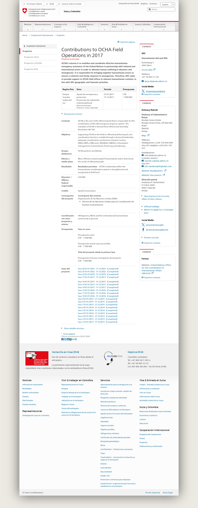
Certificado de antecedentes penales (115, 437)
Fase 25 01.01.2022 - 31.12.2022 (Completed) (98, 272)
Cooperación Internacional (163, 27)
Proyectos (143, 442)
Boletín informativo (30, 393)
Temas (142, 438)
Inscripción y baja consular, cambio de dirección (116, 392)
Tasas (103, 453)
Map (145, 135)
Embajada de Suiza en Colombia (35, 416)
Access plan (148, 69)
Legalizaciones (107, 418)
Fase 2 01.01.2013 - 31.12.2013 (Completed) (97, 319)
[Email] (76, 339)
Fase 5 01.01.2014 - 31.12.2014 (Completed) (97, 310)
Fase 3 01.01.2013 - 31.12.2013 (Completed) (97, 316)
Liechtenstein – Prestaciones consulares (117, 449)
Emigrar (64, 389)
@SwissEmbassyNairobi (157, 229)
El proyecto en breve (73, 114)
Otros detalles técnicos (74, 328)
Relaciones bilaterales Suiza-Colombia (155, 412)
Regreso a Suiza (67, 404)
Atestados (105, 422)
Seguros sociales (107, 425)
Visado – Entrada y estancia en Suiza (154, 385)
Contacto (145, 46)
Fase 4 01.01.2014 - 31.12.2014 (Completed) (97, 313)
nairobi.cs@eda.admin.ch (156, 161)
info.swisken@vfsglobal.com (158, 166)
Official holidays (151, 206)
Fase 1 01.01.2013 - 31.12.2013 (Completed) (97, 322)
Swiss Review (106, 468)
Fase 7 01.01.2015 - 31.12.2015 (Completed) (97, 305)
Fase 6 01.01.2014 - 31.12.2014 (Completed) (97, 308)
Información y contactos (150, 389)
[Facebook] (62, 339)
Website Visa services (153, 175)
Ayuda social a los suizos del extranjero (117, 414)
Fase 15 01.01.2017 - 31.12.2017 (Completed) (98, 285)
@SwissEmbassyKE (154, 225)
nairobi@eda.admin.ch (155, 155)
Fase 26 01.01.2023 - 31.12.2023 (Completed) (98, 269)
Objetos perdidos (108, 429)
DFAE (52, 4)
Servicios (104, 27)
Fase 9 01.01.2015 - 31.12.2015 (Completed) (97, 299)
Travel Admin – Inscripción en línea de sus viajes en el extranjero (118, 458)
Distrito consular (151, 237)
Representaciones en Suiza (72, 385)
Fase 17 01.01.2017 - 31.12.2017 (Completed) (98, 277)
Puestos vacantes (29, 404)
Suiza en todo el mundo (71, 4)
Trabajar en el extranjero (71, 397)
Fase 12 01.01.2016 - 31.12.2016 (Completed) (98, 290)
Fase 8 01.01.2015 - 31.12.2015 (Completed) (97, 302)
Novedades (26, 389)
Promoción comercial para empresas (115, 480)
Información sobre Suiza (150, 397)
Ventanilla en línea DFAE (65, 352)
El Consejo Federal (34, 4)
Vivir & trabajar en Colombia (87, 27)
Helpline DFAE (135, 352)
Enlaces (104, 464)
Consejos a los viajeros (64, 27)
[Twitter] (65, 339)
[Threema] (70, 339)
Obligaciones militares (110, 433)
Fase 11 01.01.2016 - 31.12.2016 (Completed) (98, 293)
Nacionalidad (106, 472)
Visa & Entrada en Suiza (121, 27)
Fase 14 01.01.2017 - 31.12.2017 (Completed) (98, 287)
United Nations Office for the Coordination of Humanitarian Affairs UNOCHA (156, 269)
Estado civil (105, 476)
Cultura (143, 419)
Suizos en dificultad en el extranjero (115, 410)
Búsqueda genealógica (110, 441)
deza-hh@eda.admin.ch (156, 81)
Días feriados (27, 401)
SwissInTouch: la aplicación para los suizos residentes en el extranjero (118, 485)
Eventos (25, 397)
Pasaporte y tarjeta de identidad (114, 398)
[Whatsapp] (73, 339)
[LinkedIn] (68, 339)
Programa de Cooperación (150, 434)
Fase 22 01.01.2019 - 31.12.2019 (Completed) (98, 274)
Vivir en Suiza (145, 393)
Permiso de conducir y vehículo (113, 406)
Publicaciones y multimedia (151, 446)
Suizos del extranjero (70, 408)
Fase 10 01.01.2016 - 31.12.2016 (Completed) (98, 296)
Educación (144, 423)
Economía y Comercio (148, 416)
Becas (103, 445)
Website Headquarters (154, 170)
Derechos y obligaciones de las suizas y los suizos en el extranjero (78, 413)
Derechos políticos (108, 402)
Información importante (32, 385)
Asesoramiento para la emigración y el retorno (116, 386)
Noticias (28, 27)
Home (24, 35)
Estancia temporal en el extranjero (75, 393)
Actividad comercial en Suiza (151, 401)
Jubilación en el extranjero (72, 401)
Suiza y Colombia (142, 27)
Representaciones (42, 27)
